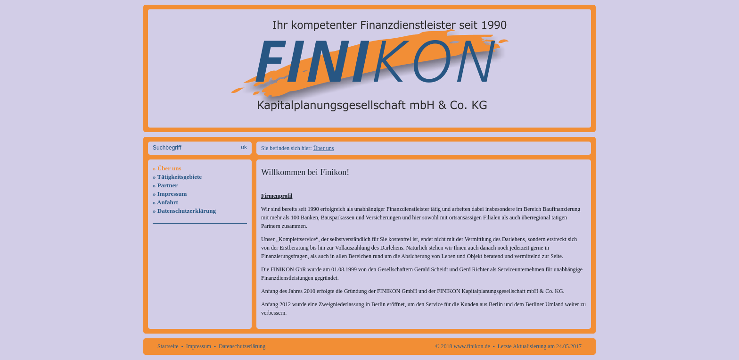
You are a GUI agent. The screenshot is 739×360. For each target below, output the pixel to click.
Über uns (323, 148)
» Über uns (167, 168)
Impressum (198, 346)
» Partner (165, 185)
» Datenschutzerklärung (184, 210)
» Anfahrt (165, 202)
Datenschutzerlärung (242, 346)
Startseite (168, 346)
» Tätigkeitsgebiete (177, 176)
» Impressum (170, 193)
